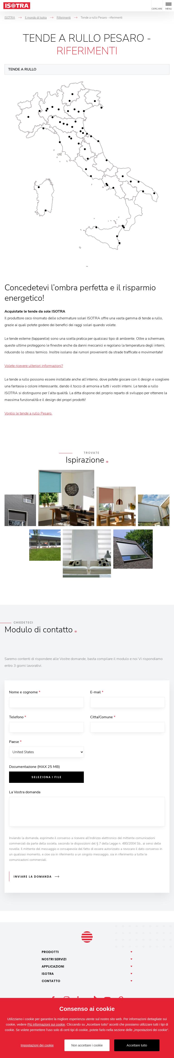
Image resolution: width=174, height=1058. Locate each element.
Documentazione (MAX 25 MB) (34, 768)
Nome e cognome (24, 692)
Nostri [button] (54, 959)
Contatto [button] (51, 981)
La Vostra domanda (24, 793)
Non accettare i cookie (87, 1045)
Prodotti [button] (50, 952)
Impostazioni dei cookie (37, 1045)
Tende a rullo (22, 69)
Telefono (17, 717)
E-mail (96, 692)
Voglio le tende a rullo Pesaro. (28, 413)
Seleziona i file (46, 779)
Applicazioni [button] (53, 966)
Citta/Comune (102, 717)
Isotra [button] (48, 974)
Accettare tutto (137, 1045)
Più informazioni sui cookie (46, 1024)
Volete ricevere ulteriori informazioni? (34, 365)
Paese (15, 742)
